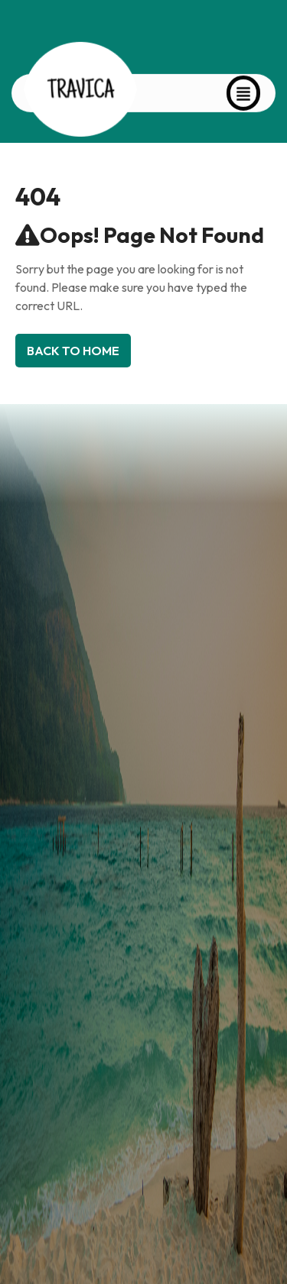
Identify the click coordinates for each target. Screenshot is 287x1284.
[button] (243, 87)
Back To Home (73, 350)
